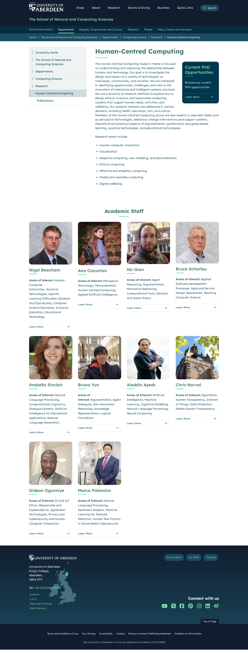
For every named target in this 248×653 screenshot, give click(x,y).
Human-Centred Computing (183, 37)
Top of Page (209, 624)
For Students (165, 561)
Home (32, 37)
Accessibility (106, 637)
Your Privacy (89, 637)
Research (116, 8)
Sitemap (209, 561)
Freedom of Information (188, 637)
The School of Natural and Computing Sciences (76, 19)
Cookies (120, 637)
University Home (46, 53)
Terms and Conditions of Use (62, 637)
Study (82, 8)
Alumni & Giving (140, 8)
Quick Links (187, 8)
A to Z (33, 602)
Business (165, 8)
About (98, 8)
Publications (45, 101)
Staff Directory (38, 611)
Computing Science (134, 37)
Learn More (193, 98)
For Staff (189, 561)
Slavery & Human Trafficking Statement (149, 637)
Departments (110, 37)
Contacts (34, 597)
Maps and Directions (41, 607)
